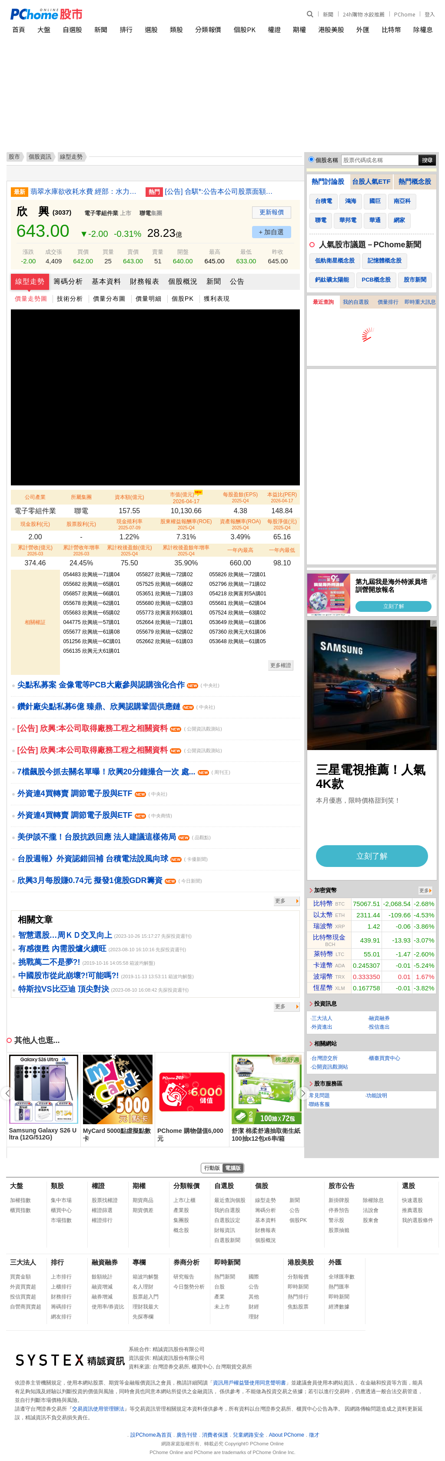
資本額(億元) (129, 497)
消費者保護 (215, 1435)
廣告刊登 (186, 1435)
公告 (237, 281)
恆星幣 (323, 987)
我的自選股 (356, 302)
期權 (299, 29)
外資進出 (322, 1027)
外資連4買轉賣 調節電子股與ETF (92, 793)
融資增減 (102, 1287)
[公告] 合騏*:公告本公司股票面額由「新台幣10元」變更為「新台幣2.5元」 (219, 191)
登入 (430, 14)
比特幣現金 (329, 937)
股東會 (371, 1220)
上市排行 (61, 1277)
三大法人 (322, 1018)
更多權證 (280, 665)
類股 (176, 29)
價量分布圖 (109, 298)
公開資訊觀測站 (330, 1067)
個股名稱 (326, 160)
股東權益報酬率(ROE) (186, 524)
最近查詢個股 (230, 1200)
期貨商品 (143, 1200)
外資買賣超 (23, 1287)
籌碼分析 (68, 281)
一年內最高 (240, 550)
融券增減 (102, 1297)
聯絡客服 (319, 1104)
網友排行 (61, 1317)
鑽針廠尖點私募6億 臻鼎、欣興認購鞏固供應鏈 (116, 706)
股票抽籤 (339, 1230)
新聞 (328, 14)
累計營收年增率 (81, 550)
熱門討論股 (328, 181)
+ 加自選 (271, 232)
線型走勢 (30, 281)
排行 (126, 29)
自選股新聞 (227, 1240)
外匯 (362, 29)
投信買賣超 (23, 1297)
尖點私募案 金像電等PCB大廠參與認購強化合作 (118, 685)
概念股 (181, 1230)
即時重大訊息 (420, 302)
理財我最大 (146, 1307)
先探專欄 (143, 1317)
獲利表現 (217, 298)
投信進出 (379, 1027)
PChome (404, 14)
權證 (274, 29)
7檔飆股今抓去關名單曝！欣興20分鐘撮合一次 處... (123, 771)
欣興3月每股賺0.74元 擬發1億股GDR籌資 (109, 880)
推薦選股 (412, 1210)
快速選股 (412, 1200)
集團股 (181, 1220)
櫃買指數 (20, 1210)
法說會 (371, 1210)
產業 (219, 1297)
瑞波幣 (323, 926)
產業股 (181, 1210)
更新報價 (271, 212)
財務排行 (61, 1297)
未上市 (222, 1307)
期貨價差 (143, 1210)
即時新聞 (227, 1262)
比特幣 (391, 29)
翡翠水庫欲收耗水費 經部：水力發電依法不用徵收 (84, 191)
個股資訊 (40, 156)
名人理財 (143, 1287)
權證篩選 (102, 1210)
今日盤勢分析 (189, 1287)
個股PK (245, 29)
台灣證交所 (325, 1058)
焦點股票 (298, 1307)
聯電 (145, 213)
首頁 (18, 29)
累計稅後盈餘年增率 (186, 550)
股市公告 (342, 1185)
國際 (254, 1277)
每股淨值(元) (282, 524)
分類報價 (208, 29)
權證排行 (102, 1220)
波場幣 (323, 976)
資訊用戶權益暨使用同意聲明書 (249, 1383)
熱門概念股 (415, 181)
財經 (254, 1307)
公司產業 (35, 497)
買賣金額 (20, 1277)
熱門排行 (298, 1297)
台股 (219, 1287)
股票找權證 (105, 1200)
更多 (280, 901)
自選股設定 (227, 1220)
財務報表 (144, 281)
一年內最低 (282, 550)
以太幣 (323, 914)
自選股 (72, 29)
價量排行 (388, 302)
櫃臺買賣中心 (384, 1058)
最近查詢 (323, 302)
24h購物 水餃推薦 (364, 14)
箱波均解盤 (146, 1277)
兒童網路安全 (248, 1435)
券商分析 (186, 1262)
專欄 (139, 1262)
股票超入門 (146, 1297)
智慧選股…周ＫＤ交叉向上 (65, 935)
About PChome (286, 1435)
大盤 (43, 29)
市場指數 (61, 1220)
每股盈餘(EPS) (240, 497)
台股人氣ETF (371, 181)
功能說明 (376, 1095)
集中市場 (61, 1200)
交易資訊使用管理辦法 (98, 1409)
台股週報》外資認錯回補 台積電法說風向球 (112, 858)
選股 (151, 29)
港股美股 (331, 29)
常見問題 (319, 1095)
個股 (261, 1185)
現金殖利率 (129, 524)
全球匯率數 (342, 1277)
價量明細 (149, 298)
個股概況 (183, 281)
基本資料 (106, 281)
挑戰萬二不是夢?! (49, 962)
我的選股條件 (417, 1220)
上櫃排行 (61, 1287)
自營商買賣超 (25, 1307)
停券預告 (339, 1210)
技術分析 (70, 298)
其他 (254, 1297)
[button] (303, 1093)
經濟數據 (339, 1307)
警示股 (336, 1220)
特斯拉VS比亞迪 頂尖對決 (63, 989)
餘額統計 (102, 1277)
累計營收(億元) (35, 550)
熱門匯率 (339, 1287)
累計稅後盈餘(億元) (129, 550)
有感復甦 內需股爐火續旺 (62, 948)
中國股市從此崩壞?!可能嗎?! (68, 975)
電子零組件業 (101, 213)
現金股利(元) (35, 524)
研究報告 (183, 1277)
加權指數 (20, 1200)
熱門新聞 (224, 1277)
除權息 (423, 29)
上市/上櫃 (184, 1200)
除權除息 (373, 1200)
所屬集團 (81, 497)
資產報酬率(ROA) (240, 524)
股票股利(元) (81, 524)
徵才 (314, 1435)
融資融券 (379, 1018)
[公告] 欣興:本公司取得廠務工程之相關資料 (119, 728)
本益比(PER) (282, 497)
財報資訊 (224, 1230)
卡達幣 (323, 965)
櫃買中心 (61, 1210)
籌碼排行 (61, 1307)
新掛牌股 (339, 1200)
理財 (254, 1317)
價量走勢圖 (31, 298)
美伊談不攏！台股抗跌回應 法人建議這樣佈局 (114, 837)
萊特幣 (323, 953)
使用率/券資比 (108, 1307)
